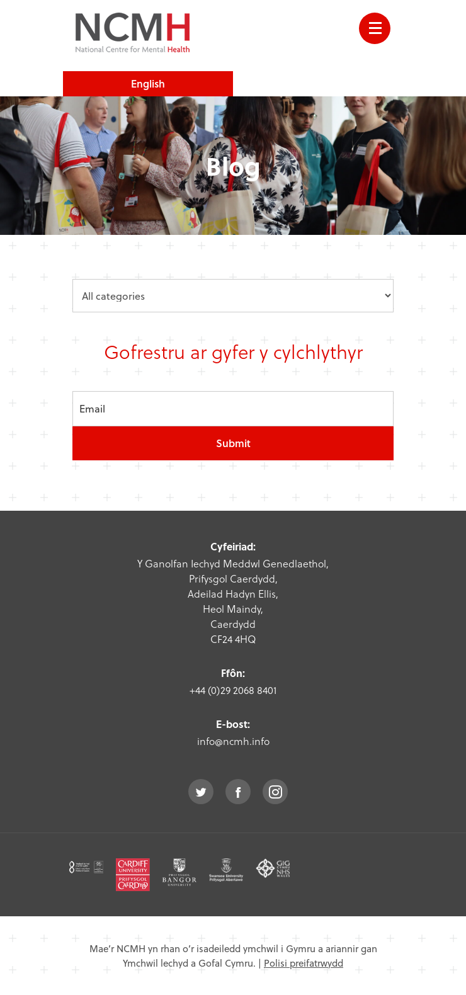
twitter (200, 791)
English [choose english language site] (148, 83)
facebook (238, 791)
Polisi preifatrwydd (303, 963)
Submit (233, 443)
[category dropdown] (233, 295)
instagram (275, 791)
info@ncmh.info (233, 741)
